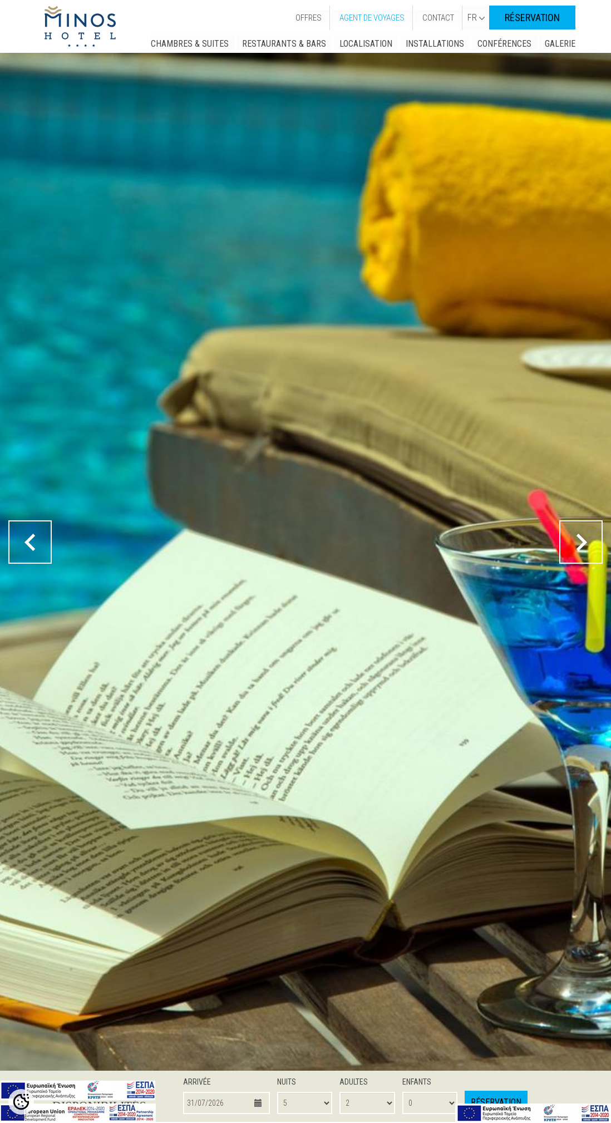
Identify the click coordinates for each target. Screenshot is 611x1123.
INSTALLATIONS (435, 43)
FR (476, 17)
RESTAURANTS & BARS (284, 43)
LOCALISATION (365, 43)
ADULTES (353, 1081)
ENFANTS (416, 1081)
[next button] (581, 542)
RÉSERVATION (532, 17)
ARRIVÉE (197, 1081)
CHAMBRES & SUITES (190, 43)
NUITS (286, 1081)
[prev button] (30, 542)
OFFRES (308, 18)
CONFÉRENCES (504, 43)
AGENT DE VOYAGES (372, 18)
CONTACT (438, 18)
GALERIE (560, 43)
